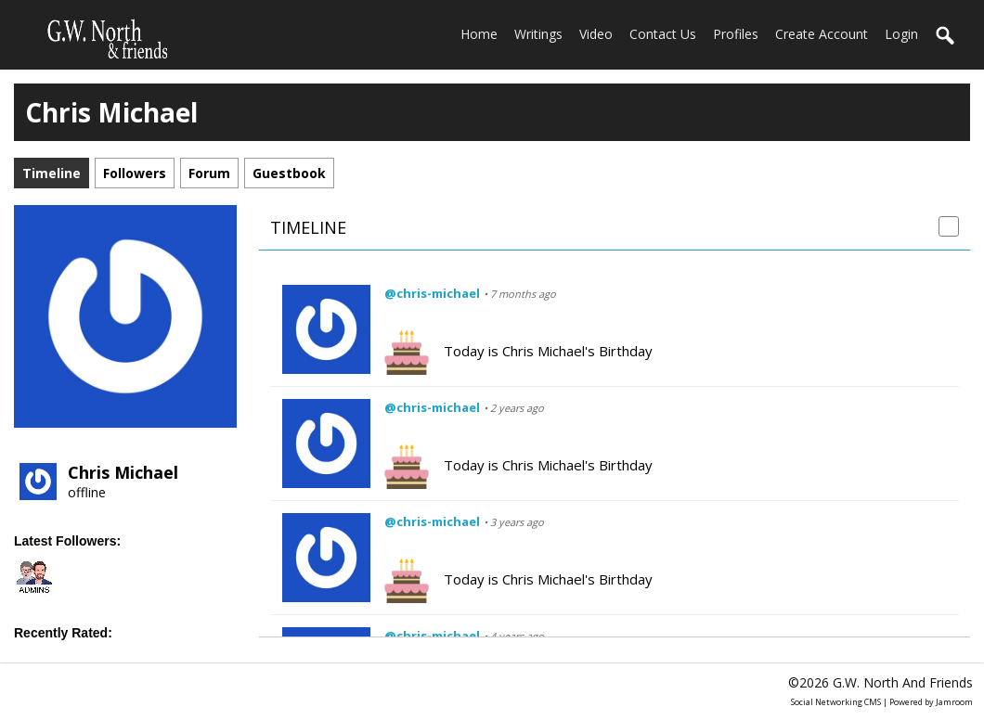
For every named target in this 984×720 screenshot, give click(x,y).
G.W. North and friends (903, 682)
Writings (538, 34)
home (479, 34)
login (901, 34)
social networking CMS (836, 702)
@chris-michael (432, 293)
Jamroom (954, 702)
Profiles (735, 34)
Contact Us (662, 34)
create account (821, 34)
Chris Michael (123, 472)
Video (596, 34)
